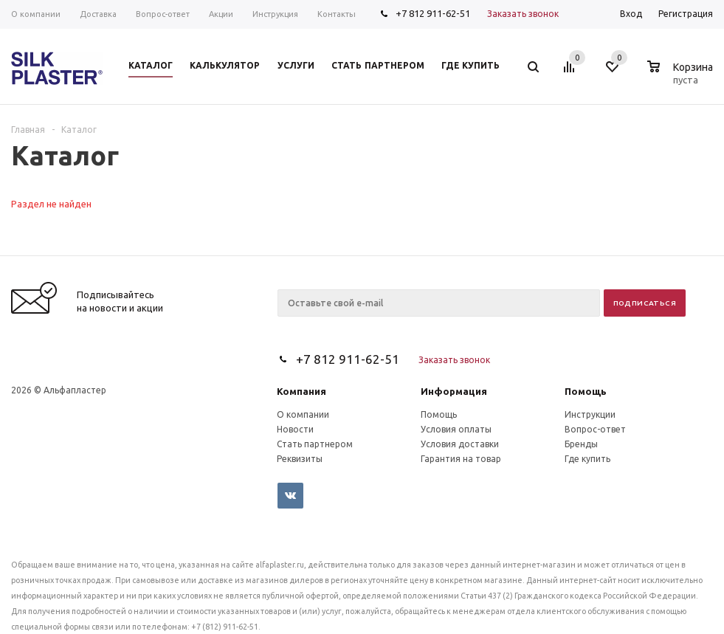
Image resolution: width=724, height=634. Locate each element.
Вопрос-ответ (595, 429)
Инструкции (590, 414)
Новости (295, 429)
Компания (301, 391)
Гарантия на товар (461, 459)
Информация (454, 391)
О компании (303, 414)
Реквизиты (300, 459)
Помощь (586, 391)
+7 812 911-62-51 (433, 13)
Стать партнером (315, 444)
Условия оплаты (456, 429)
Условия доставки (460, 444)
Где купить (587, 459)
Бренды (581, 444)
